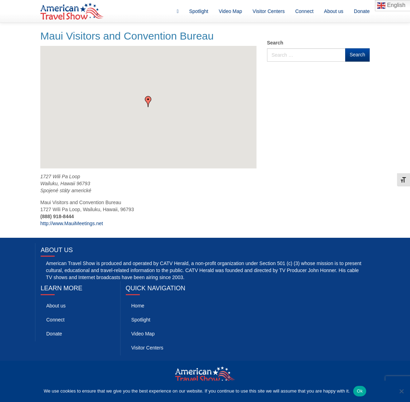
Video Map (230, 11)
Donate (362, 11)
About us (333, 11)
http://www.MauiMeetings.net (71, 223)
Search (275, 43)
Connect (304, 11)
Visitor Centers (269, 11)
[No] (401, 391)
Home (137, 306)
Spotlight (198, 11)
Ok (360, 391)
